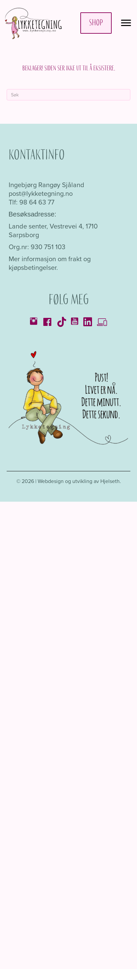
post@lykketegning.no (41, 193)
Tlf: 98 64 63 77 (31, 202)
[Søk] (68, 94)
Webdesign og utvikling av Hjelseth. (79, 481)
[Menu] (126, 23)
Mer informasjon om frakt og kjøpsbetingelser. (50, 263)
